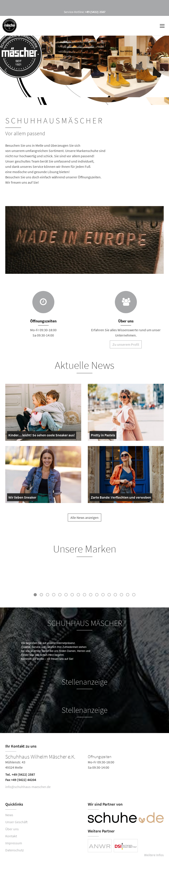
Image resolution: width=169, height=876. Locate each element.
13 (109, 594)
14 (115, 594)
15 (121, 594)
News (9, 815)
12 (103, 594)
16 (127, 594)
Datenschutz (14, 850)
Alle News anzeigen (84, 521)
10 (90, 594)
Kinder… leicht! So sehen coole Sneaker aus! (41, 436)
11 (97, 594)
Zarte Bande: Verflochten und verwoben (121, 498)
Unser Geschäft (16, 822)
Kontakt (11, 836)
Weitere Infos (154, 855)
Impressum (13, 843)
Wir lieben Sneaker (22, 498)
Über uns (12, 829)
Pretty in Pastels (103, 436)
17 (133, 594)
